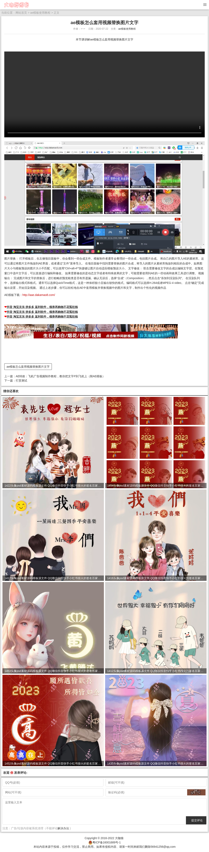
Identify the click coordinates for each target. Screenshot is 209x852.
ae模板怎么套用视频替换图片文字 (28, 366)
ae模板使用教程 (40, 12)
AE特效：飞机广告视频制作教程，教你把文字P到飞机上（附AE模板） (60, 376)
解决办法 (63, 828)
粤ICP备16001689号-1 (106, 842)
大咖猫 (119, 838)
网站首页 (21, 12)
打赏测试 (21, 380)
